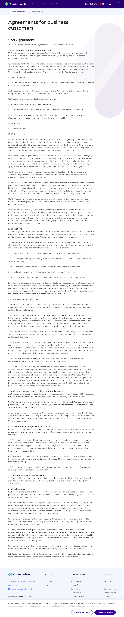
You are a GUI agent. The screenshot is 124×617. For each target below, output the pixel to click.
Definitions (75, 589)
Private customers (36, 12)
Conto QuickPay (91, 4)
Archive (107, 596)
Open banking (110, 589)
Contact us (12, 585)
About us (48, 581)
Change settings (82, 612)
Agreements (76, 581)
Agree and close (105, 612)
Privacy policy (76, 593)
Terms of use (76, 585)
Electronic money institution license (22, 589)
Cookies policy (110, 593)
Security (107, 581)
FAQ (105, 585)
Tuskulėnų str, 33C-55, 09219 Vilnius (21, 581)
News (47, 585)
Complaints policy (78, 596)
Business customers (17, 12)
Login (112, 4)
